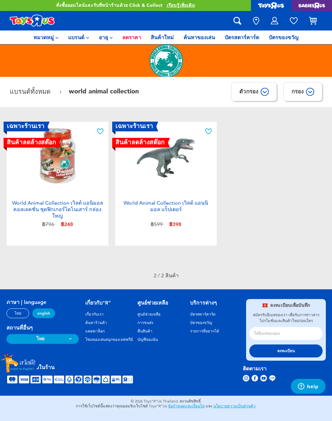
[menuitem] (46, 37)
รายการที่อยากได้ (204, 331)
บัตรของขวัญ (201, 322)
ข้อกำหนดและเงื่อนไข (186, 406)
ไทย (18, 313)
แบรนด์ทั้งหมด (31, 92)
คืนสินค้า (144, 331)
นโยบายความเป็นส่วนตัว (234, 406)
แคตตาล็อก (95, 331)
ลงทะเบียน (286, 351)
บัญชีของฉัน (147, 339)
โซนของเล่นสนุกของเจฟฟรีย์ (109, 339)
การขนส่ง (145, 322)
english (43, 313)
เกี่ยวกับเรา (94, 314)
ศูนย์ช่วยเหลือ (148, 314)
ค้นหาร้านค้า (96, 322)
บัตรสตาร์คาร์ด (203, 314)
